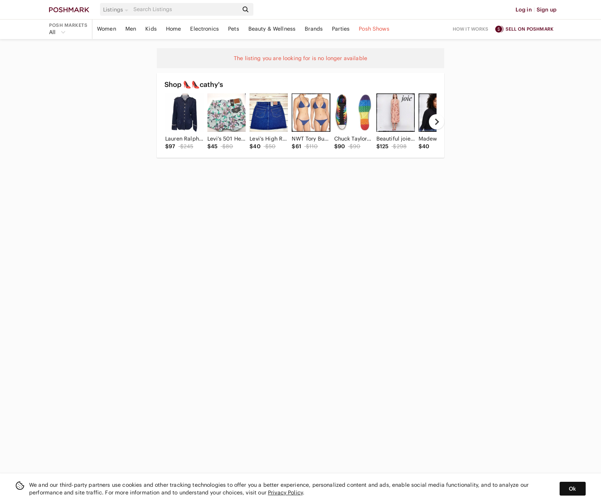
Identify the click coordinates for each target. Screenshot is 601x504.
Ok (572, 488)
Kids (151, 28)
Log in (524, 9)
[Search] (185, 9)
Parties (341, 28)
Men (130, 28)
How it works (471, 29)
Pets (233, 28)
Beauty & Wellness (272, 28)
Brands (314, 28)
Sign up (547, 9)
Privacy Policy (285, 492)
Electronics (204, 28)
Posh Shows (374, 28)
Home (173, 28)
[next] (436, 121)
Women (106, 28)
